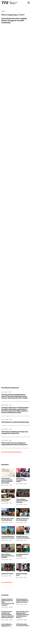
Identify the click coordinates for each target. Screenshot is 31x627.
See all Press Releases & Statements (11, 452)
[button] (28, 2)
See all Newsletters (6, 582)
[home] (13, 2)
